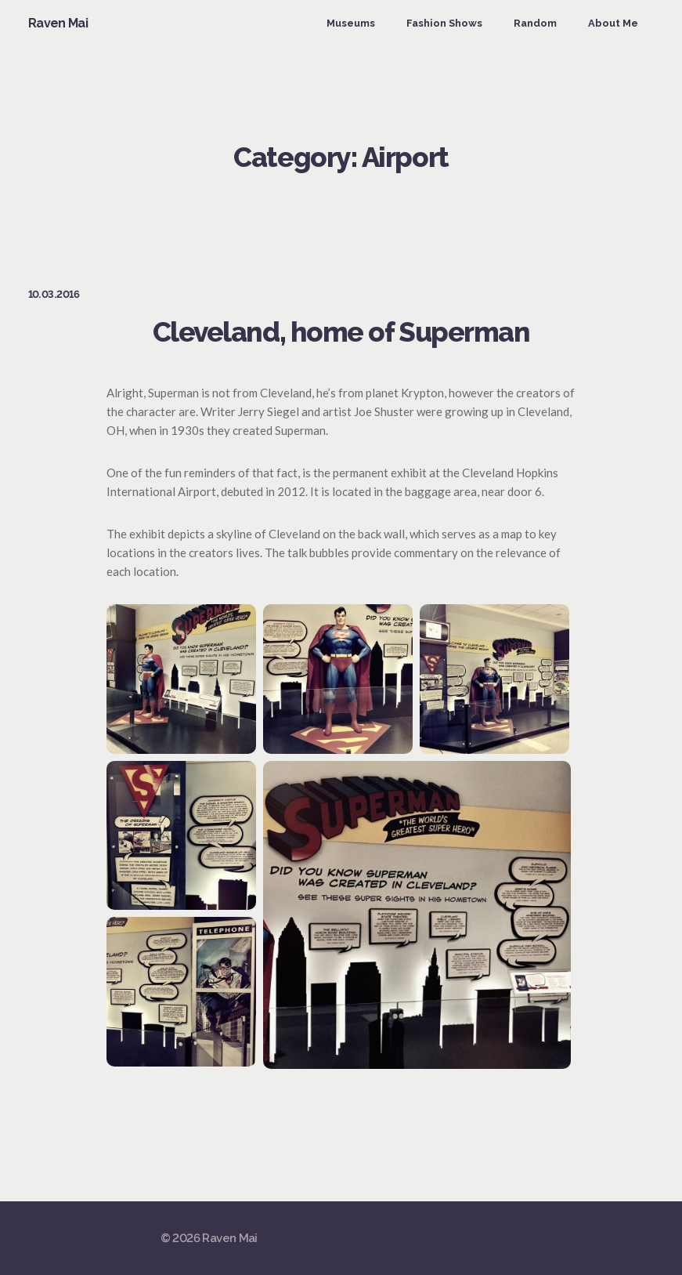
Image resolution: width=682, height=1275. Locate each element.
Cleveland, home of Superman (341, 332)
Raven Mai (58, 23)
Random (535, 23)
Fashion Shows (444, 23)
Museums (351, 23)
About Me (613, 23)
